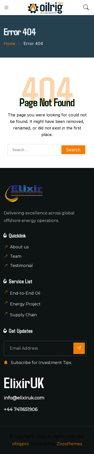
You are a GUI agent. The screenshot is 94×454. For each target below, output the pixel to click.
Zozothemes (69, 443)
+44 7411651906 (21, 409)
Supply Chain (23, 314)
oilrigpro (20, 443)
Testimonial (21, 265)
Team (15, 256)
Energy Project (25, 304)
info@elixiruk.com (24, 398)
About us (19, 247)
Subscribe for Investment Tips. (38, 362)
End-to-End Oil (25, 293)
